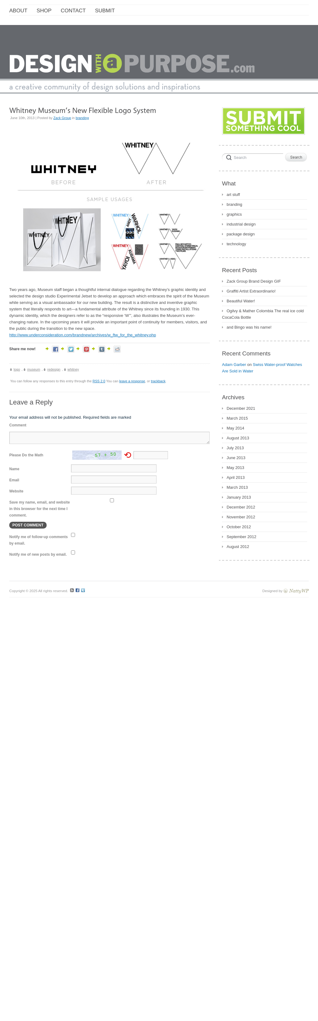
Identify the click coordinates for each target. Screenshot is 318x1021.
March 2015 (237, 418)
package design (241, 234)
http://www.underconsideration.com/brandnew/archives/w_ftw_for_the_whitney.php (82, 335)
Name (14, 469)
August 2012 (238, 546)
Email (14, 480)
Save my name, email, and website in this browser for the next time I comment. (39, 508)
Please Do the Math (26, 455)
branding (82, 118)
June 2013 (236, 457)
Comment (17, 425)
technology (236, 244)
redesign (53, 369)
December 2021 (241, 408)
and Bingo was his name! (249, 327)
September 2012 (241, 536)
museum (33, 369)
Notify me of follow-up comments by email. (38, 540)
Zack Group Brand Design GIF (254, 281)
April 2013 (236, 477)
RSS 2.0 (99, 381)
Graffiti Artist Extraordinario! (251, 291)
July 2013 (235, 448)
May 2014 (235, 428)
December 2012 (241, 507)
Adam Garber (234, 364)
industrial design (241, 224)
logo (17, 369)
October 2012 (239, 527)
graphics (234, 214)
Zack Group (62, 118)
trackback (158, 381)
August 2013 (238, 438)
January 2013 (239, 497)
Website (16, 491)
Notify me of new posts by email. (38, 554)
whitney (73, 369)
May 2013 (235, 467)
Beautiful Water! (241, 301)
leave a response (132, 381)
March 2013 (237, 487)
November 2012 (241, 517)
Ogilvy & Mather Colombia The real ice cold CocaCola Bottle (263, 314)
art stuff (233, 194)
